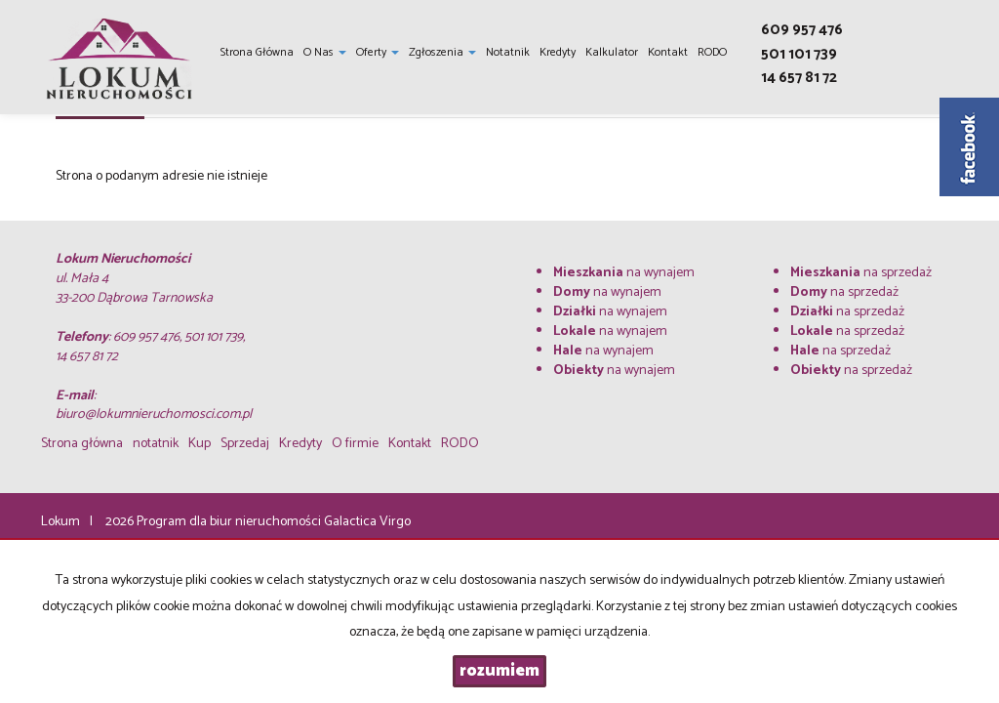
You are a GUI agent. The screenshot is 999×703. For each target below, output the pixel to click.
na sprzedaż (861, 273)
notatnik (508, 52)
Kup (199, 444)
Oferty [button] (377, 52)
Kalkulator (611, 52)
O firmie (355, 444)
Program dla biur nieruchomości (230, 522)
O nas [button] (324, 52)
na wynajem (624, 273)
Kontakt (668, 52)
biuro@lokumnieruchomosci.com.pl (154, 414)
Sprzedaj (244, 444)
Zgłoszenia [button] (442, 52)
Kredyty (557, 52)
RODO (712, 52)
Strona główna (257, 52)
